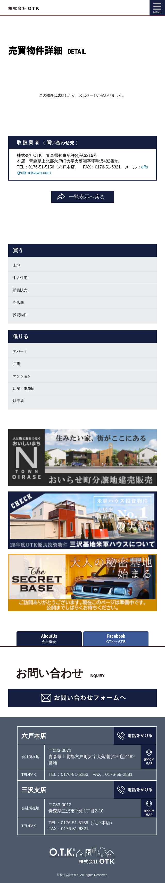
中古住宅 (20, 278)
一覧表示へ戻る (87, 197)
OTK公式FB (116, 638)
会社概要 (49, 638)
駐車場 (18, 401)
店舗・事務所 (24, 388)
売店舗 (18, 302)
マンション (22, 376)
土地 (16, 265)
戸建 (16, 364)
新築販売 (20, 290)
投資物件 (20, 315)
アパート (20, 351)
